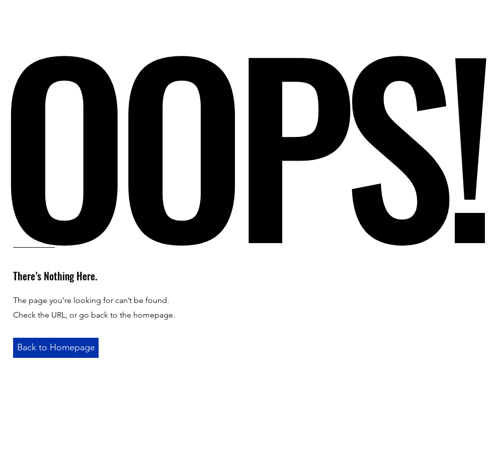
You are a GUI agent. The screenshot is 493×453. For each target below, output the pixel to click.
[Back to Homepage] (56, 348)
